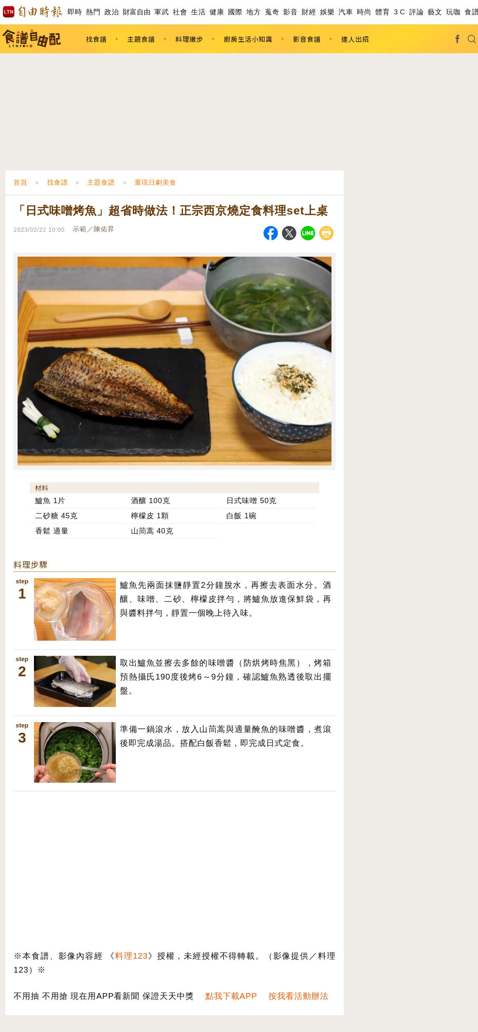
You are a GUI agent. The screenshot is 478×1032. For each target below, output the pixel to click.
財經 (309, 12)
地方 (253, 12)
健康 (217, 12)
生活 (198, 12)
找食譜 (96, 39)
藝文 (435, 12)
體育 (382, 12)
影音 (290, 12)
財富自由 (136, 12)
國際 (235, 12)
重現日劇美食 (155, 182)
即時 (75, 12)
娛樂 (327, 12)
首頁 (20, 182)
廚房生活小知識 (248, 39)
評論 (416, 12)
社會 (180, 12)
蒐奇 (272, 12)
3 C (399, 12)
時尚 (364, 12)
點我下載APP (231, 995)
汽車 (345, 12)
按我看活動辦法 (298, 995)
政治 (111, 12)
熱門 (93, 12)
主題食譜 (141, 39)
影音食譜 (307, 39)
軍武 (161, 12)
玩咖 (453, 12)
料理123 (131, 955)
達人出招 (355, 39)
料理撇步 (189, 39)
